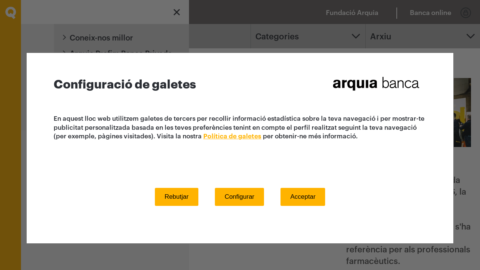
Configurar (239, 196)
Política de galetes (232, 136)
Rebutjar (177, 196)
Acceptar (302, 196)
